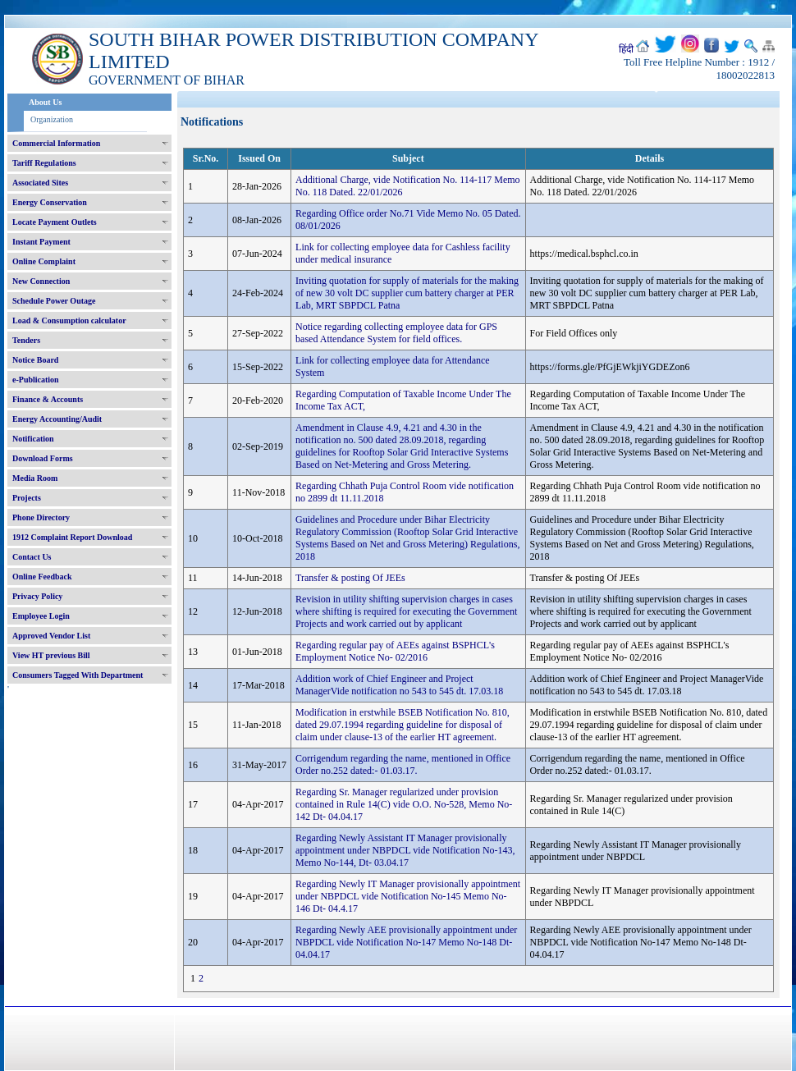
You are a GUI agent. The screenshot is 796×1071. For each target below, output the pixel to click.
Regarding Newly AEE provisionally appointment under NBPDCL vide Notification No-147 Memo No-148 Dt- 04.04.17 (406, 942)
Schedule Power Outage (53, 300)
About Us (45, 102)
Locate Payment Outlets (54, 222)
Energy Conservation (49, 202)
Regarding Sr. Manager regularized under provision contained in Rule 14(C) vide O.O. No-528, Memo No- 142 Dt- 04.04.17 (403, 804)
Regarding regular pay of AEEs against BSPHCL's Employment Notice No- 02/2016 (395, 651)
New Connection (41, 281)
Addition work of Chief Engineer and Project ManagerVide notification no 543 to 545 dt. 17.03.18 (399, 685)
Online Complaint (43, 261)
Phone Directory (41, 517)
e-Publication (35, 379)
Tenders (26, 340)
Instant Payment (41, 241)
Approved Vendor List (51, 635)
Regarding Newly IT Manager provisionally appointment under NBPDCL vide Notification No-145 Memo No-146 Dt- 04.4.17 (407, 896)
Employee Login (41, 615)
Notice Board (35, 359)
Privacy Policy (37, 596)
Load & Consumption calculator (69, 320)
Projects (26, 497)
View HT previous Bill (51, 655)
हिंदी (626, 49)
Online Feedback (42, 576)
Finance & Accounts (47, 399)
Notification (33, 438)
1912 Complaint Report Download (72, 537)
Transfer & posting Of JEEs (350, 578)
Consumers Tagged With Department (77, 675)
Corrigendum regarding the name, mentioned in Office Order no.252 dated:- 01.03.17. (402, 764)
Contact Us (32, 556)
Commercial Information (56, 143)
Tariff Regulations (44, 162)
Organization (51, 119)
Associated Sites (40, 182)
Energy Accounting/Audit (57, 418)
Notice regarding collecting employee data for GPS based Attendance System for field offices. (396, 333)
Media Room (34, 478)
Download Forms (42, 458)
